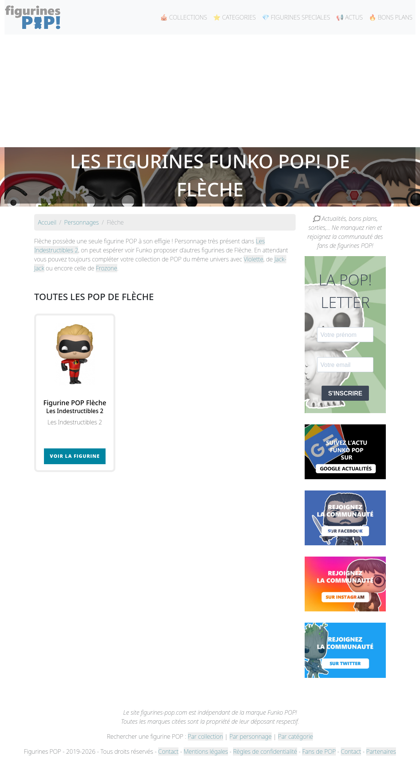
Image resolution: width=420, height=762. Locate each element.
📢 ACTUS (349, 17)
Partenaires (381, 751)
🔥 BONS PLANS (390, 17)
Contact (168, 751)
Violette (253, 259)
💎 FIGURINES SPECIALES (296, 17)
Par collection (205, 736)
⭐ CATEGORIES (234, 17)
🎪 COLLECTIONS (183, 17)
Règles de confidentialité (265, 751)
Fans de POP (318, 751)
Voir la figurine (75, 456)
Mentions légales (206, 751)
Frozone (106, 268)
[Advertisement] (210, 90)
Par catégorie (295, 736)
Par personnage (251, 736)
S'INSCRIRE (345, 393)
